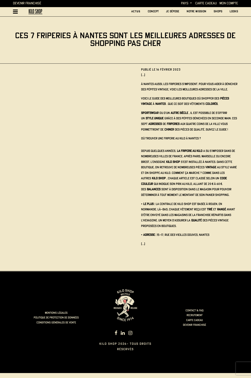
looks (234, 11)
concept (153, 11)
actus (135, 11)
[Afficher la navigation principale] (15, 11)
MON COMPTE (228, 3)
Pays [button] (184, 3)
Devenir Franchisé (27, 3)
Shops (218, 11)
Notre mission (196, 11)
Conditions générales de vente (56, 322)
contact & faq (194, 310)
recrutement (195, 315)
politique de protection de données (56, 318)
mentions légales (56, 313)
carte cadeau (206, 3)
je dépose (172, 11)
